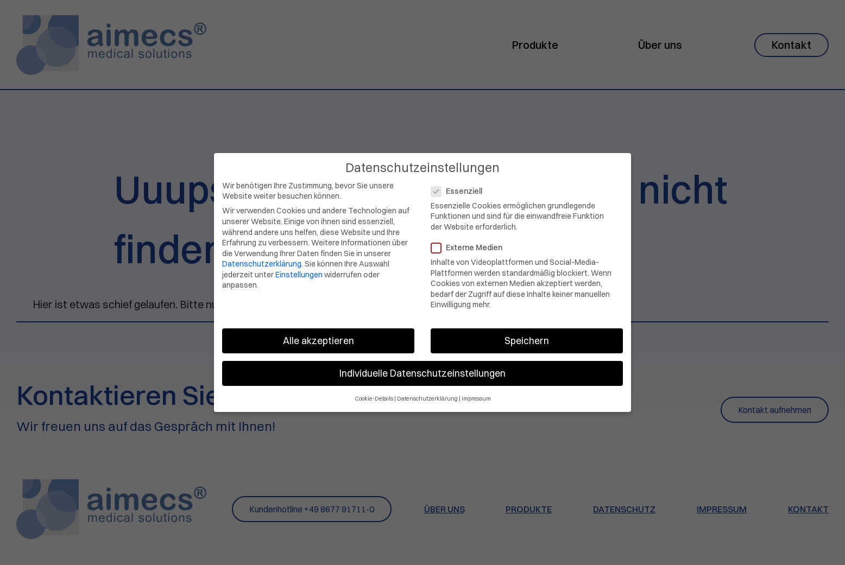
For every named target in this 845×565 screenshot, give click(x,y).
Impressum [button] (476, 393)
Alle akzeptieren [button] (318, 335)
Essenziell (460, 186)
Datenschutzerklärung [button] (427, 393)
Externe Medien (470, 242)
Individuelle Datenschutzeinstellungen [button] (422, 368)
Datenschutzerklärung (261, 259)
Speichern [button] (527, 335)
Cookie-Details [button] (374, 393)
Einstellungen (299, 269)
